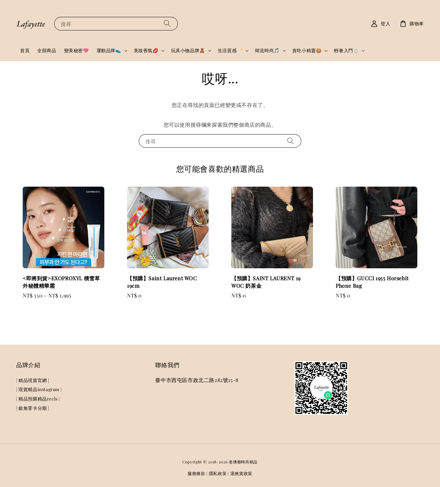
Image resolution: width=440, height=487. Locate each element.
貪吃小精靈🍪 (307, 50)
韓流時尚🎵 (267, 50)
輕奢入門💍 (346, 50)
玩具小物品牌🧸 (188, 50)
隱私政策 (218, 473)
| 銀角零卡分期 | (32, 408)
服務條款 (196, 473)
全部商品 (46, 50)
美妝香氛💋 (146, 50)
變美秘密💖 (76, 50)
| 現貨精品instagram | (39, 389)
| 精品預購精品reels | (38, 399)
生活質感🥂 (230, 50)
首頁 (24, 50)
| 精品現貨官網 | (32, 380)
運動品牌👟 (109, 50)
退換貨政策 (241, 473)
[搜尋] (167, 23)
